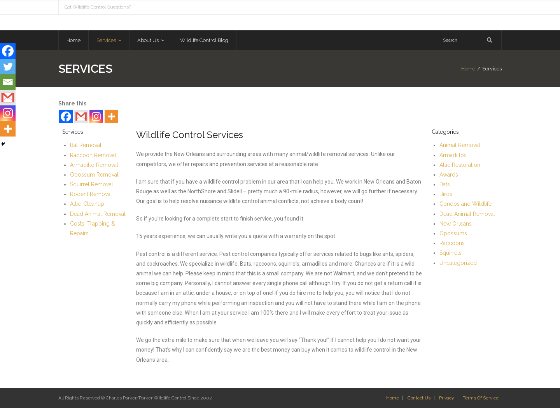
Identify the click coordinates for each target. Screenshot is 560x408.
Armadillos (453, 155)
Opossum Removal (94, 175)
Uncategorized (458, 263)
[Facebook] (66, 116)
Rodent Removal (91, 194)
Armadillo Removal (94, 165)
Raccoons (452, 243)
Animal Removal (459, 145)
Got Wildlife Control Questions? (98, 7)
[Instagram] (96, 116)
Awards (448, 175)
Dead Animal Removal (98, 214)
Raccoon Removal (93, 155)
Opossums (453, 233)
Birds (445, 194)
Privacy (446, 398)
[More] (111, 116)
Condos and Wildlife (465, 204)
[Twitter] (8, 66)
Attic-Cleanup (87, 204)
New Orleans (455, 224)
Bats (444, 184)
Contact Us (419, 398)
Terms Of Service (481, 398)
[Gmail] (81, 116)
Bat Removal (86, 145)
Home (468, 69)
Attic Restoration (459, 165)
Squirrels (450, 253)
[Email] (8, 82)
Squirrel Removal (91, 184)
